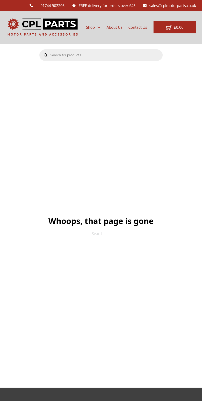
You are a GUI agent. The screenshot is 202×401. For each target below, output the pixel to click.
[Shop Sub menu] (99, 27)
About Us (114, 27)
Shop (90, 27)
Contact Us (137, 27)
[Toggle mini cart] (174, 27)
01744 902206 (52, 5)
